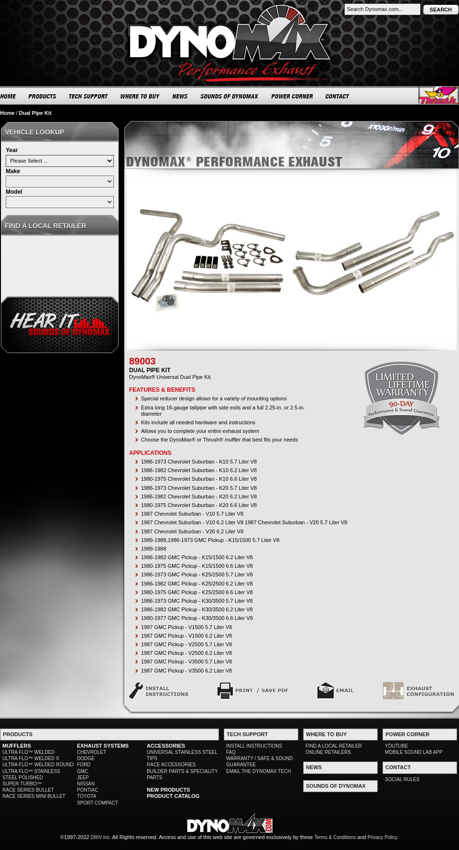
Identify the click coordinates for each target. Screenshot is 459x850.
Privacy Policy (382, 837)
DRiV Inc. (101, 837)
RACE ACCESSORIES (171, 764)
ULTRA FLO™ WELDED (28, 752)
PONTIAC (87, 790)
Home (7, 113)
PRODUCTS (42, 96)
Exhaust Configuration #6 (418, 690)
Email (335, 690)
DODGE (86, 758)
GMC (82, 771)
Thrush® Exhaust (438, 95)
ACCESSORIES (166, 746)
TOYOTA (86, 796)
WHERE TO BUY (140, 96)
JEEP (83, 777)
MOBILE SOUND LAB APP (414, 752)
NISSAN (86, 783)
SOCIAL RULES (402, 779)
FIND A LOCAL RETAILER (334, 746)
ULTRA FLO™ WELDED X (30, 758)
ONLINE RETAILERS (328, 752)
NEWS (180, 96)
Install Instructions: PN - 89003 (159, 690)
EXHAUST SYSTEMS (103, 746)
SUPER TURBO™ (22, 783)
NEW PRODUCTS (168, 790)
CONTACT (338, 96)
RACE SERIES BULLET (28, 790)
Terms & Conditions (335, 837)
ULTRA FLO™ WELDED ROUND (38, 764)
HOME (8, 96)
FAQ (231, 752)
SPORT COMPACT (97, 803)
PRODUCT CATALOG (173, 796)
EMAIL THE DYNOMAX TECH (258, 771)
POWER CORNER (292, 96)
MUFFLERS (16, 746)
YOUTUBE (396, 746)
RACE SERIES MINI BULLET (34, 796)
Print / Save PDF (253, 690)
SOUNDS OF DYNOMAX (229, 96)
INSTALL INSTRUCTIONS (254, 746)
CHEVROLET (91, 752)
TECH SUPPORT (89, 96)
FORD (83, 764)
